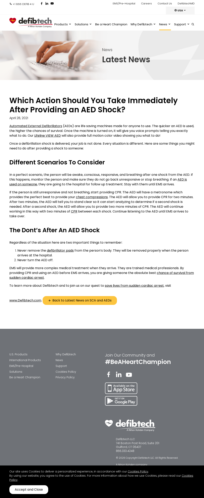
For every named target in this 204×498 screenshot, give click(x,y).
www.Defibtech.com (25, 300)
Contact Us (165, 3)
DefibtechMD (186, 3)
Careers (146, 3)
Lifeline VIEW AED (47, 135)
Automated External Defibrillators (35, 126)
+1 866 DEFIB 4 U (21, 4)
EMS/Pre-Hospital (124, 3)
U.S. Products (18, 354)
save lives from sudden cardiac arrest (134, 285)
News (165, 24)
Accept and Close (29, 489)
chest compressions (92, 197)
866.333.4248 (125, 451)
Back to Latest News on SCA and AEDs (80, 300)
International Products (25, 360)
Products (63, 24)
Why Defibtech (143, 24)
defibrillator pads (60, 250)
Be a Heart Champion (111, 24)
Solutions (83, 24)
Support (182, 24)
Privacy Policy (65, 377)
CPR (74, 211)
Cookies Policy (66, 372)
